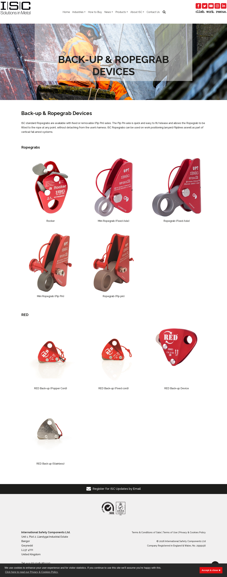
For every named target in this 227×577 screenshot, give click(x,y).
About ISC (136, 15)
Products (120, 15)
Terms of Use (170, 532)
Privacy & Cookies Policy (192, 532)
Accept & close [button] (211, 570)
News (107, 15)
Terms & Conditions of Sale (146, 532)
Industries (78, 15)
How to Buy (95, 15)
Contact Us (153, 15)
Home (66, 15)
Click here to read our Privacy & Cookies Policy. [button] (31, 572)
